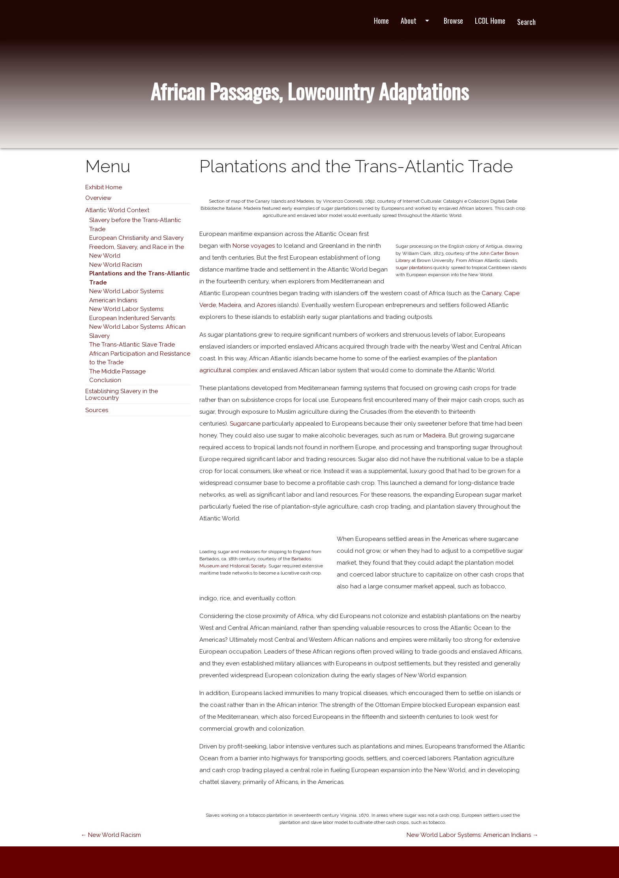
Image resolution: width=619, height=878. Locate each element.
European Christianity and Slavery (136, 237)
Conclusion (105, 380)
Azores (266, 305)
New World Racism (115, 264)
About (416, 20)
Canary (491, 293)
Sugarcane (245, 423)
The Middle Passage (117, 371)
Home (381, 20)
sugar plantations (414, 267)
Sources (96, 410)
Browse (453, 20)
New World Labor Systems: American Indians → (472, 834)
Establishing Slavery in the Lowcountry (121, 394)
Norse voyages (254, 245)
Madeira (230, 305)
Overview (98, 198)
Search (526, 22)
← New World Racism (111, 834)
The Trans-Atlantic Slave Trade (132, 344)
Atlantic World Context (117, 210)
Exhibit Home (103, 187)
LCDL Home (490, 20)
